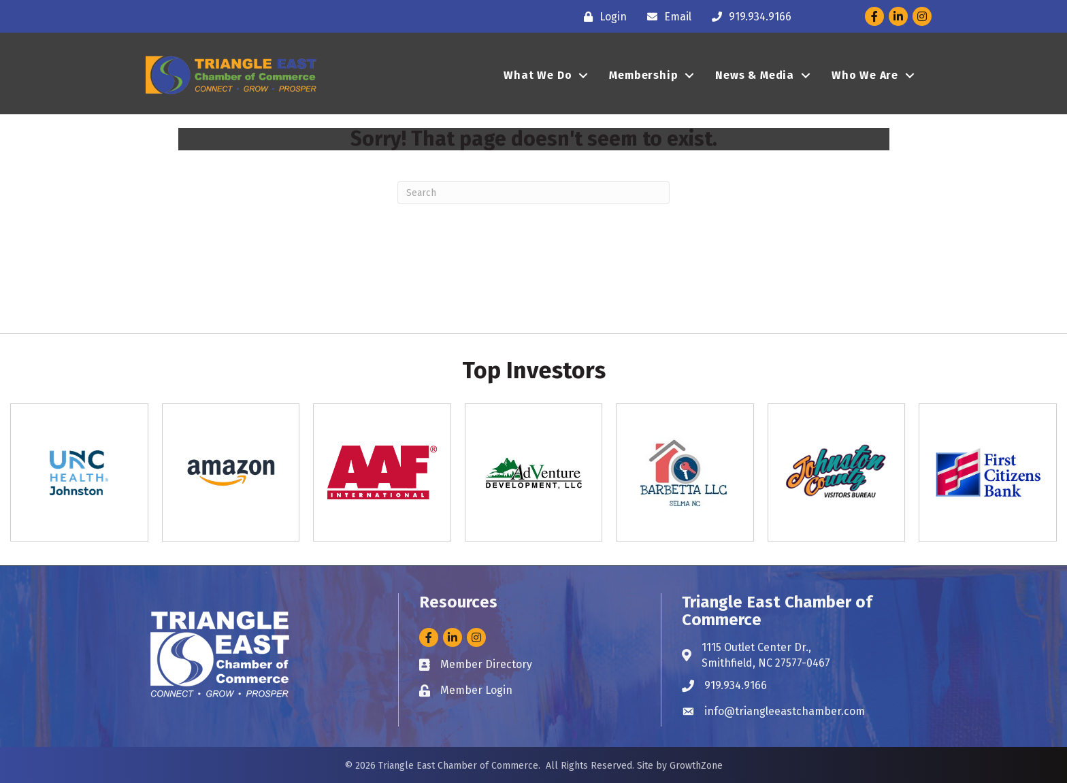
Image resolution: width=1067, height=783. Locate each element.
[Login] (602, 16)
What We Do (538, 75)
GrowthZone (696, 765)
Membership (643, 75)
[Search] (533, 192)
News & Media (754, 75)
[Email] (665, 16)
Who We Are (865, 75)
